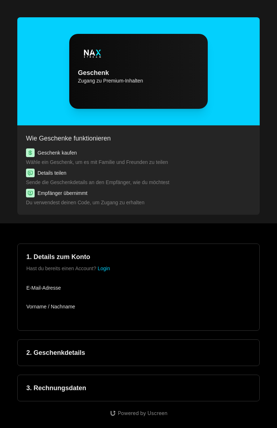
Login (104, 268)
